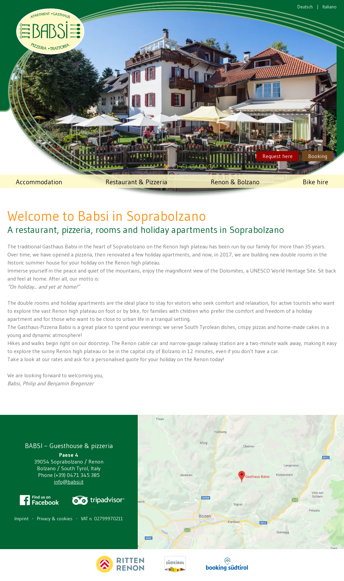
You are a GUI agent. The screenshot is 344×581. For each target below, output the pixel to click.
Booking (317, 156)
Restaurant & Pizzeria (136, 182)
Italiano (329, 6)
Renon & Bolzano (235, 182)
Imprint (21, 519)
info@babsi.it (69, 481)
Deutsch (305, 6)
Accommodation (39, 182)
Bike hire (315, 182)
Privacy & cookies (55, 519)
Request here (277, 156)
